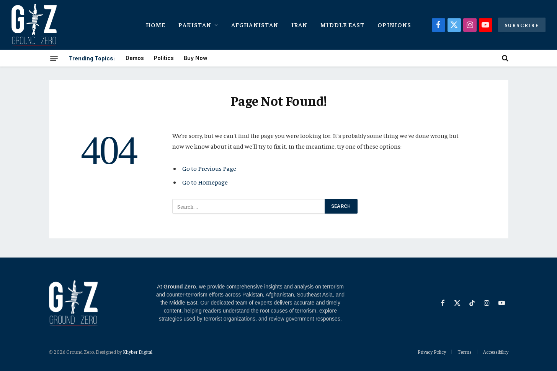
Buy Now (195, 58)
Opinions (394, 24)
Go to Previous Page (209, 168)
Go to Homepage (205, 182)
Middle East (342, 24)
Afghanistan (254, 24)
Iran (299, 24)
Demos (135, 58)
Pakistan (194, 24)
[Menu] (54, 58)
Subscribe (522, 24)
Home (155, 24)
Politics (164, 58)
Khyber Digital (137, 351)
